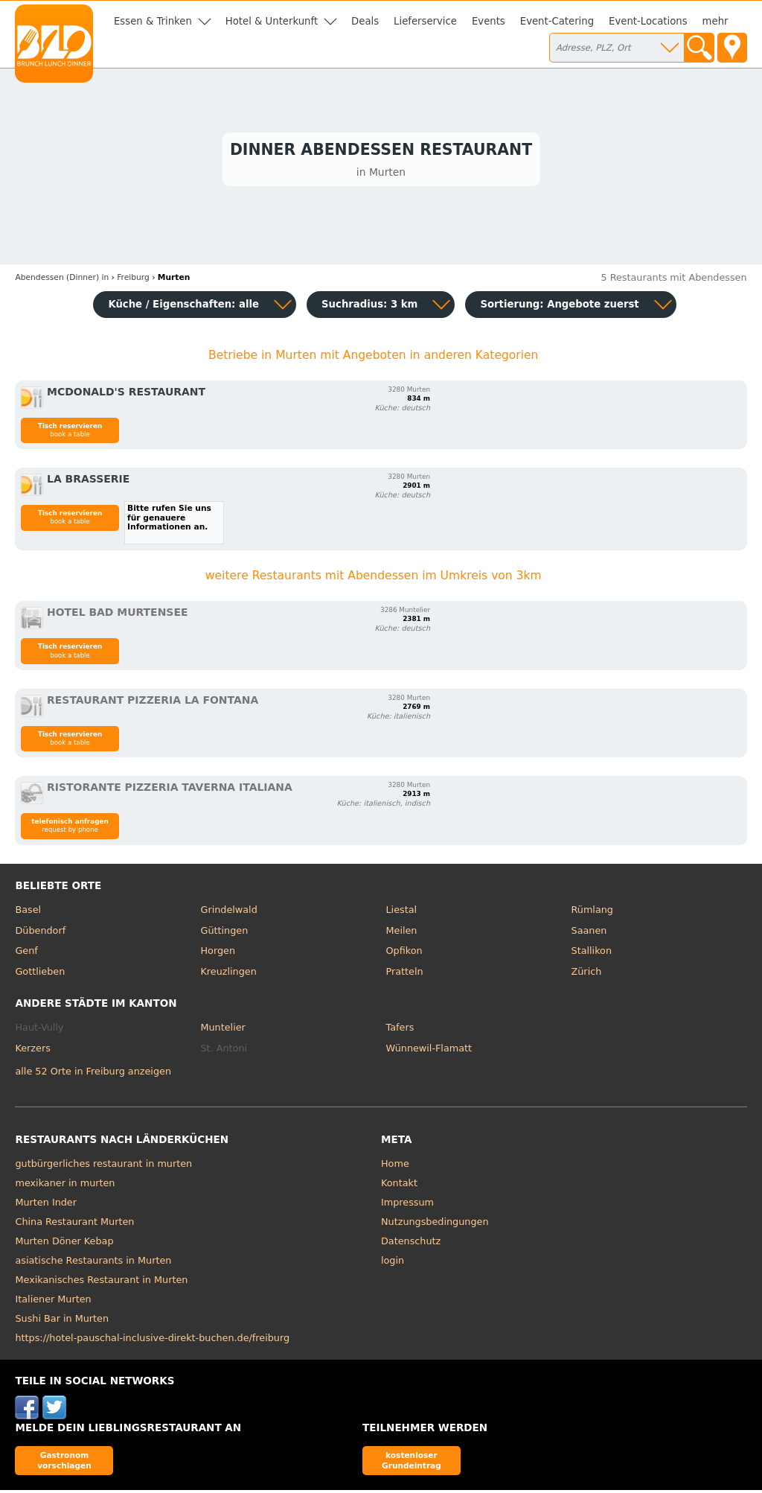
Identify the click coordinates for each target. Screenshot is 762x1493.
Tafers (400, 1030)
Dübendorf (40, 932)
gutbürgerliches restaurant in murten (103, 1166)
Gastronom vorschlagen (64, 1463)
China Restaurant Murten (74, 1224)
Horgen (217, 953)
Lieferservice (425, 21)
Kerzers (32, 1050)
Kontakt (399, 1185)
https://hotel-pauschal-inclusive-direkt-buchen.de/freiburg (152, 1340)
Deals (365, 21)
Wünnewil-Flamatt (429, 1050)
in (62, 280)
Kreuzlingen (228, 973)
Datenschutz (411, 1244)
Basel (28, 911)
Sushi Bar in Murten (62, 1321)
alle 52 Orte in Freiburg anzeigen (93, 1073)
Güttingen (224, 932)
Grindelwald (228, 911)
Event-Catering (557, 21)
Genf (26, 953)
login (392, 1263)
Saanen (589, 932)
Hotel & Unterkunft (271, 21)
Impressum (407, 1205)
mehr (715, 21)
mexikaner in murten (65, 1185)
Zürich (587, 973)
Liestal (401, 911)
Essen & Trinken (153, 21)
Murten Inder (46, 1205)
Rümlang (592, 911)
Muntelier (222, 1030)
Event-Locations (648, 21)
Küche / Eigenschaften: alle (183, 306)
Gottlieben (40, 973)
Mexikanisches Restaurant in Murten (101, 1282)
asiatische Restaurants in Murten (93, 1263)
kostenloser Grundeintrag (411, 1463)
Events (488, 21)
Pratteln (404, 973)
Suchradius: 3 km (369, 306)
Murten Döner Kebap (64, 1244)
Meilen (401, 932)
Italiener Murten (53, 1302)
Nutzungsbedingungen (435, 1224)
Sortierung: (559, 306)
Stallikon (592, 953)
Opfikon (404, 953)
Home (395, 1166)
